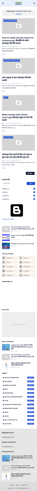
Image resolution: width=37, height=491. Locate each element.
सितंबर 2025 (19, 189)
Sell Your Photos (19, 420)
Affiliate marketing (19, 377)
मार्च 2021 (19, 192)
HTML (19, 401)
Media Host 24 (7, 46)
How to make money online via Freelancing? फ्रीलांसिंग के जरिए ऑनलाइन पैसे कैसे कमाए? (18, 40)
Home (12, 485)
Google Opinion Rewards (19, 397)
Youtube (19, 424)
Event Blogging (19, 385)
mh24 (19, 412)
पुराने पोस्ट (29, 173)
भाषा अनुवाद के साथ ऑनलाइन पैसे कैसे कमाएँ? (16, 79)
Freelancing (19, 393)
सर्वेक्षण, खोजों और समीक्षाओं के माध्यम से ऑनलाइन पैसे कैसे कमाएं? (20, 364)
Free (19, 389)
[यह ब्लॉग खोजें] (14, 183)
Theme (28, 488)
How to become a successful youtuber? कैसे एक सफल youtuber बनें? (22, 228)
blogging (19, 381)
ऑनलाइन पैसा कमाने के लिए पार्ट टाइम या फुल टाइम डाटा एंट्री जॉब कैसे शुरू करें (17, 155)
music (19, 416)
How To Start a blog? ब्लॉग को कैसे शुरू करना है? (22, 236)
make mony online (19, 408)
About (17, 485)
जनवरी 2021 (19, 199)
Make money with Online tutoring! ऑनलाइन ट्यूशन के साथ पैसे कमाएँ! (17, 117)
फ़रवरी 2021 (19, 196)
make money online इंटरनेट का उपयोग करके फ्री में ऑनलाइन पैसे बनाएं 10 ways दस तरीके (22, 347)
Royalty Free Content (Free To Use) (22, 244)
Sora (15, 488)
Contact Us (24, 485)
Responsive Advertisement (18, 324)
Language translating (19, 404)
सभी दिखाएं (18, 14)
